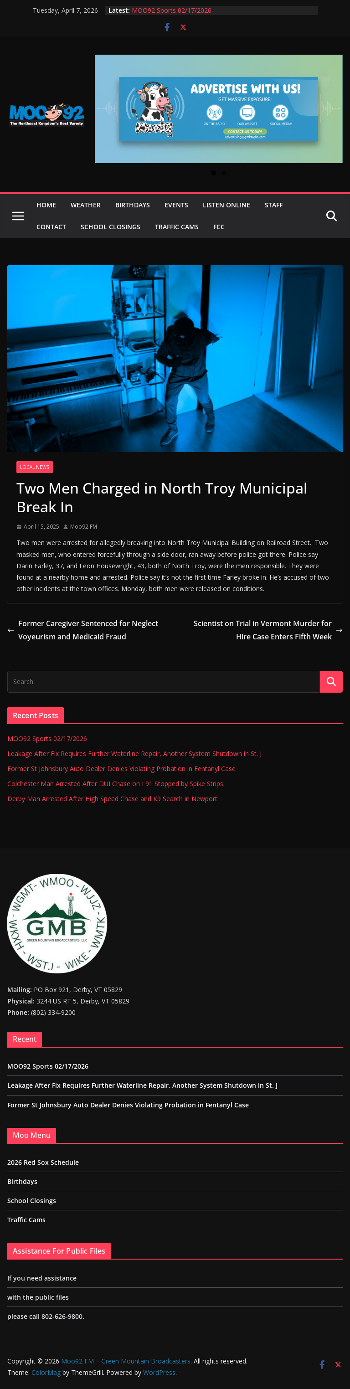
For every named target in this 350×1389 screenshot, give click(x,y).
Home (46, 205)
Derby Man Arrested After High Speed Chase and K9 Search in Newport (112, 798)
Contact (51, 226)
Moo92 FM (83, 526)
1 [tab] (213, 172)
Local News (34, 467)
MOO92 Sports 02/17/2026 (171, 10)
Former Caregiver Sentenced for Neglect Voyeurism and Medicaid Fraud (82, 630)
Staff (274, 205)
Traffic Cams (177, 226)
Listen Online (226, 205)
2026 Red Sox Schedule (43, 1162)
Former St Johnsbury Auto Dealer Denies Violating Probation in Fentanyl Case (121, 768)
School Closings (110, 226)
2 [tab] (223, 172)
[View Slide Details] (219, 109)
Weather (86, 205)
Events (176, 205)
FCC (219, 226)
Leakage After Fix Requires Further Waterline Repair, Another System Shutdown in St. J (134, 753)
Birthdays (132, 205)
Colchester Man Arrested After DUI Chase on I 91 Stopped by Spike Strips (115, 783)
